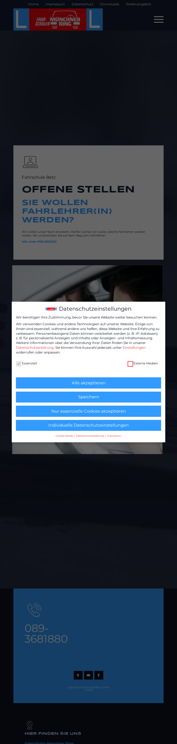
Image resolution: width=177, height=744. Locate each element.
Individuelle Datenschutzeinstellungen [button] (88, 425)
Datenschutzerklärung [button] (90, 435)
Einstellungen (134, 347)
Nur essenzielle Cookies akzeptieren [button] (88, 411)
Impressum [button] (114, 435)
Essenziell (26, 363)
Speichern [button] (88, 396)
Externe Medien (143, 363)
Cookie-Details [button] (64, 435)
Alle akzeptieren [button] (89, 382)
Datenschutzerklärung (35, 347)
